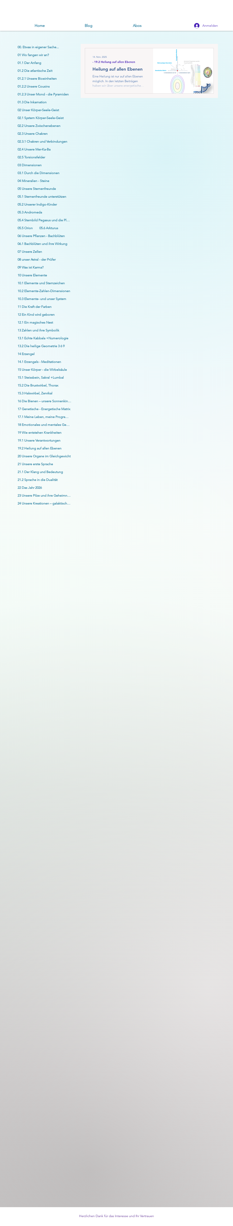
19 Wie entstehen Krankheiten (39, 433)
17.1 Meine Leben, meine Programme (45, 417)
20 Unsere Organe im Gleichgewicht (44, 456)
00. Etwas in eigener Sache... (38, 47)
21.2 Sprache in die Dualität (38, 480)
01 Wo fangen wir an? (33, 55)
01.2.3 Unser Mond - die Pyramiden (43, 94)
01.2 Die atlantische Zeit (35, 71)
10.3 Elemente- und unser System (42, 299)
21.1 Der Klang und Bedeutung (40, 472)
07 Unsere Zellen (30, 252)
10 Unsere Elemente (32, 275)
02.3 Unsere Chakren (33, 134)
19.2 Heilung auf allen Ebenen (39, 448)
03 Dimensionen (30, 165)
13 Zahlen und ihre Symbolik (38, 330)
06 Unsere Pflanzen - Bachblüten (41, 236)
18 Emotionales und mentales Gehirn (45, 425)
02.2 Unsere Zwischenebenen (39, 126)
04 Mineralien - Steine (33, 181)
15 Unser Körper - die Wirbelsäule (42, 370)
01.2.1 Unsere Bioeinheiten (37, 79)
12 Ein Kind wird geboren (36, 315)
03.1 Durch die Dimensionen (38, 173)
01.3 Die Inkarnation (32, 102)
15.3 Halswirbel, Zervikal (35, 393)
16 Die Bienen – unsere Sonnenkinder (45, 401)
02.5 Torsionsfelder (31, 157)
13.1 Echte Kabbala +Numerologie (43, 338)
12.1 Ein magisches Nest (35, 322)
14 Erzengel (26, 354)
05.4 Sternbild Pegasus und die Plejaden (46, 220)
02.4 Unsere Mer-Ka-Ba (34, 149)
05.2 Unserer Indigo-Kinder (37, 204)
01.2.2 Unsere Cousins (34, 86)
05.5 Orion (25, 228)
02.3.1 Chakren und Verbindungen (42, 141)
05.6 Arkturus (48, 228)
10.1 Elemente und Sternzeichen (41, 283)
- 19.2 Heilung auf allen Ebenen (113, 62)
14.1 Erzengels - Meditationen (39, 362)
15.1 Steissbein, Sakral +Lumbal (41, 377)
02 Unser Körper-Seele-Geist (38, 110)
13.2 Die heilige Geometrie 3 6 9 (41, 346)
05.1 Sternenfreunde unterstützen (42, 197)
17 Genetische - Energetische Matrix (44, 409)
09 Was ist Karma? (30, 267)
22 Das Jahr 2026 (30, 488)
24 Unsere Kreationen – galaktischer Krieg (46, 503)
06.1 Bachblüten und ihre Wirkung (42, 244)
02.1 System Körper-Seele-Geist (41, 118)
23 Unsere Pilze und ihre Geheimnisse (45, 495)
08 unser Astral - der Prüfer (37, 259)
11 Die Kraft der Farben (35, 307)
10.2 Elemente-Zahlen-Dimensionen (44, 291)
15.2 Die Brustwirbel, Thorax (38, 385)
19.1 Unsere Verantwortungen (39, 440)
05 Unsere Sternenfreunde (37, 189)
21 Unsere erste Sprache (35, 464)
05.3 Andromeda (30, 212)
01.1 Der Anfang (29, 63)
